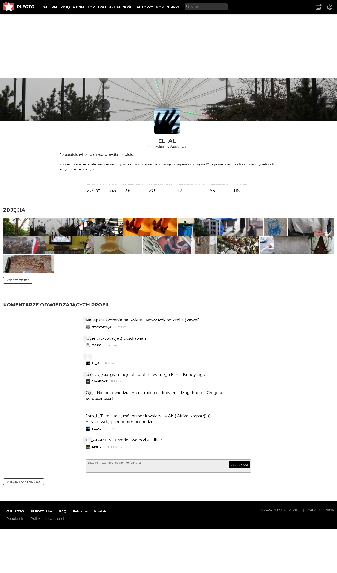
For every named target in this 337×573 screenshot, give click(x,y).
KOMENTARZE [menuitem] (168, 7)
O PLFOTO (15, 555)
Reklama (80, 555)
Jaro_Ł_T (98, 489)
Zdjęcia (14, 210)
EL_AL (167, 141)
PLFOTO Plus (42, 555)
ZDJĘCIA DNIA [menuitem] (72, 7)
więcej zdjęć (18, 322)
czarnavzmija (101, 369)
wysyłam (239, 507)
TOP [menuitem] (91, 7)
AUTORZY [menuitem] (145, 7)
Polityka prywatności (47, 563)
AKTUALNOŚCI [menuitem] (121, 7)
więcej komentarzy (24, 526)
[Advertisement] (168, 46)
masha (96, 387)
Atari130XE (100, 424)
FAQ (62, 555)
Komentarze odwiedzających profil (56, 347)
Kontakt (101, 555)
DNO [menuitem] (102, 7)
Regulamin (15, 563)
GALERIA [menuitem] (50, 7)
